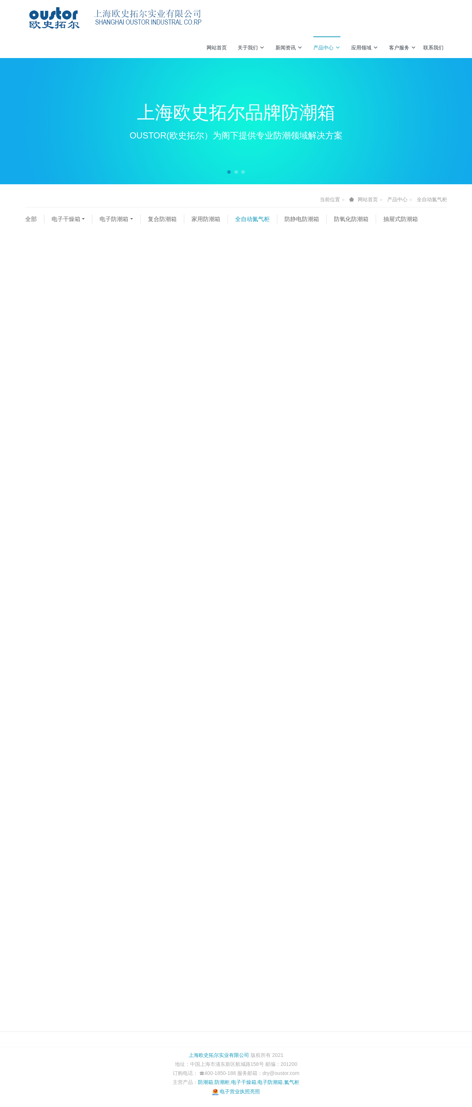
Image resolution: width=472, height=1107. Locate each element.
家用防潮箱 (205, 219)
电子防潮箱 (114, 219)
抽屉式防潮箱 (400, 219)
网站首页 (217, 47)
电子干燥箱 (66, 219)
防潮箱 (205, 1082)
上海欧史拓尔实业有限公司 (219, 1055)
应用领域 (364, 47)
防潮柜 (222, 1082)
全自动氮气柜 (432, 199)
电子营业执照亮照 (236, 1091)
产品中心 (326, 47)
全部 (31, 219)
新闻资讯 (289, 47)
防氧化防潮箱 (351, 219)
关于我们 (251, 47)
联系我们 (433, 47)
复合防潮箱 (162, 219)
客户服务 (402, 47)
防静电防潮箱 (301, 219)
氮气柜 (291, 1082)
